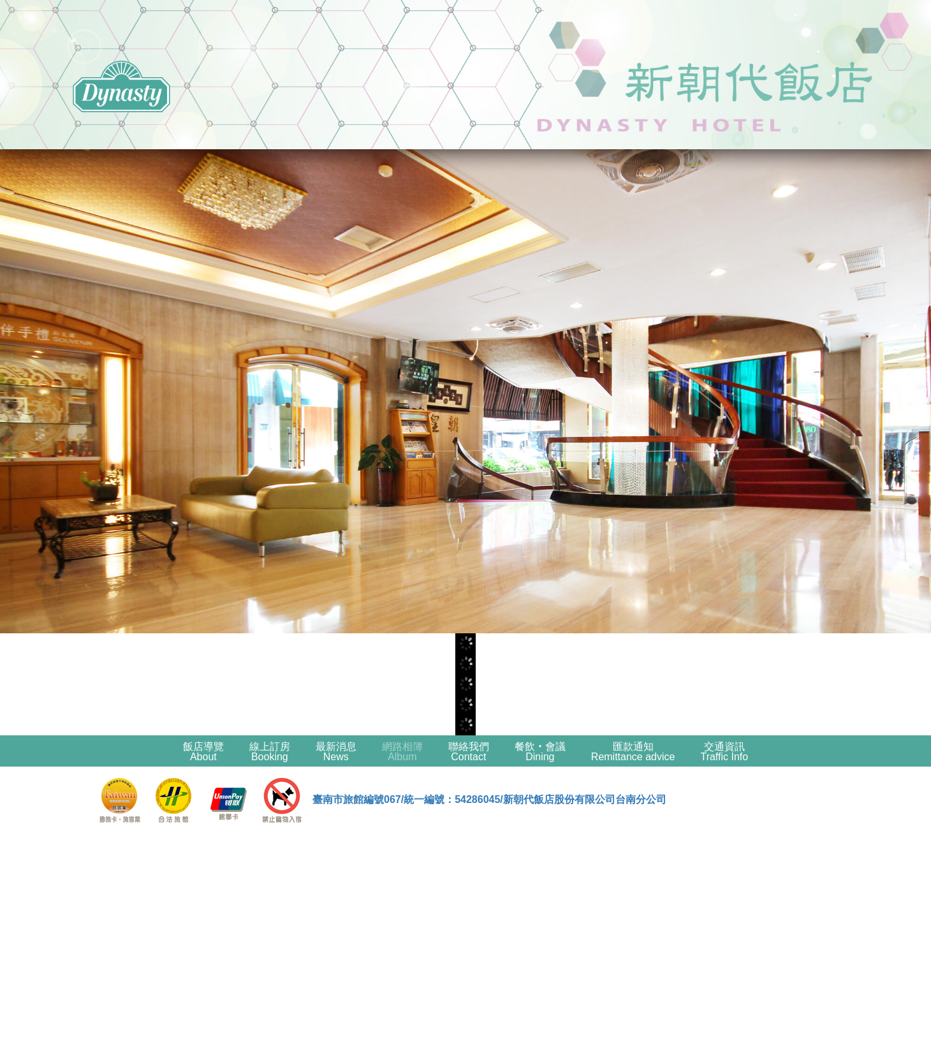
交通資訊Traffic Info (724, 751)
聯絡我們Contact (468, 751)
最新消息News (336, 751)
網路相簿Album (402, 751)
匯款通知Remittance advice (633, 751)
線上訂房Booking (269, 751)
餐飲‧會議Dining (540, 751)
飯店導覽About (203, 751)
